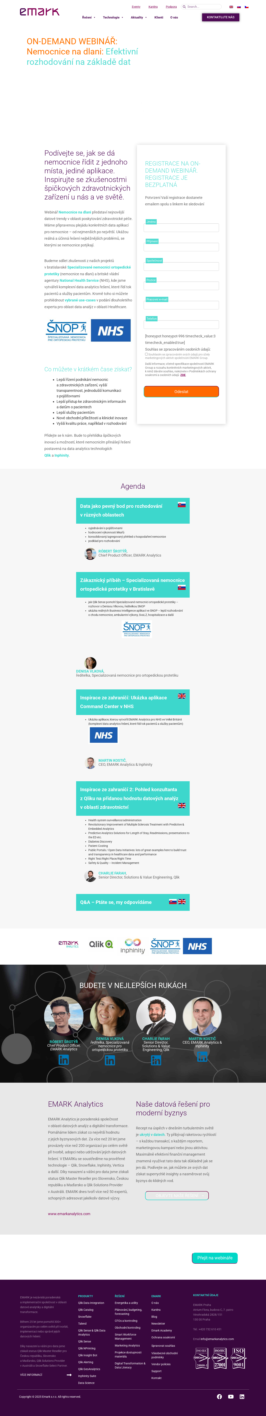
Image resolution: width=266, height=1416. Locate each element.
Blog (154, 1316)
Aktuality (139, 17)
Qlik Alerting (85, 1362)
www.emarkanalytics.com (69, 1214)
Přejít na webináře (215, 1257)
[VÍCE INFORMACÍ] (69, 1375)
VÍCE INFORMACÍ (31, 1374)
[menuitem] (231, 6)
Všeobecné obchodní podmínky (164, 1355)
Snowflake (84, 1316)
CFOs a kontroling (126, 1320)
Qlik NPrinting (86, 1348)
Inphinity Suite (87, 1376)
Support (156, 1371)
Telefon (152, 319)
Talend (82, 1323)
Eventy (136, 6)
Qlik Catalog (85, 1309)
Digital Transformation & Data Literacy (130, 1365)
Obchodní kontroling (127, 1327)
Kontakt (156, 1378)
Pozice (151, 280)
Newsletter (158, 1323)
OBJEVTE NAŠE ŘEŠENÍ (180, 1195)
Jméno (151, 222)
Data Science (86, 1383)
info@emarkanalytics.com (217, 1339)
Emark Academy (161, 1330)
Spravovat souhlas (163, 1345)
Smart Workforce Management (125, 1336)
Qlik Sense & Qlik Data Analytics (91, 1332)
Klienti (158, 17)
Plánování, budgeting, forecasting (128, 1311)
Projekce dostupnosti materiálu (128, 1354)
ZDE (183, 375)
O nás (174, 17)
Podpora (171, 6)
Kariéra (153, 6)
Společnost (154, 260)
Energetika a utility (126, 1302)
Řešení (89, 17)
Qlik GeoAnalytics (89, 1369)
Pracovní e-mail (157, 299)
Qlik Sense (84, 1341)
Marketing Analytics (127, 1345)
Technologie (113, 17)
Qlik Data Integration (91, 1302)
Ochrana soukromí (163, 1337)
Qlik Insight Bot (87, 1355)
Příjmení (152, 241)
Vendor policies (161, 1364)
